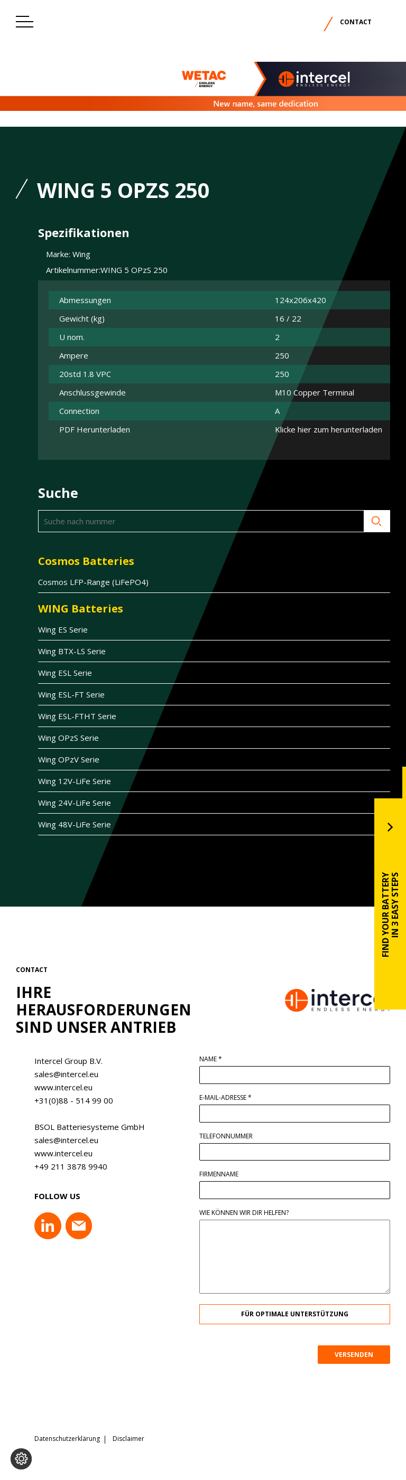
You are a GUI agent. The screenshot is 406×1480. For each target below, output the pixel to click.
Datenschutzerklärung (67, 1439)
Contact (356, 21)
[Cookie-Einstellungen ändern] (21, 1458)
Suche (325, 521)
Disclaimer (128, 1439)
